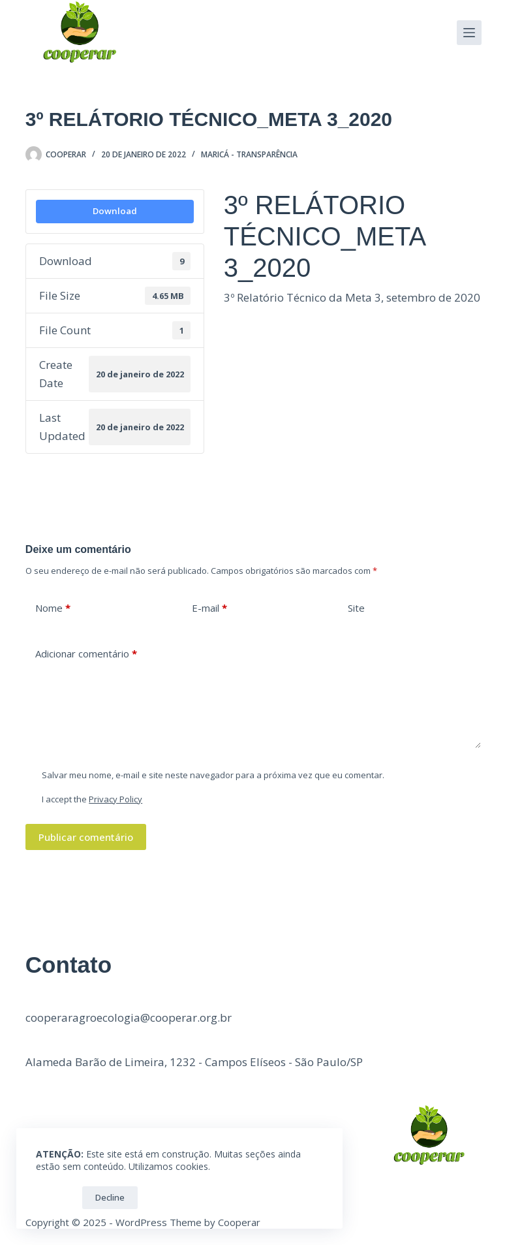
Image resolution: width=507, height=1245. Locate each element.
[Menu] (469, 32)
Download (115, 211)
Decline (110, 1197)
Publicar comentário (85, 836)
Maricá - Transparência (249, 154)
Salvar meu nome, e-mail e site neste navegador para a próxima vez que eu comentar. (213, 775)
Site (356, 607)
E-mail (209, 608)
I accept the (92, 799)
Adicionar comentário (86, 654)
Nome (52, 608)
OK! (56, 1197)
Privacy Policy (115, 799)
